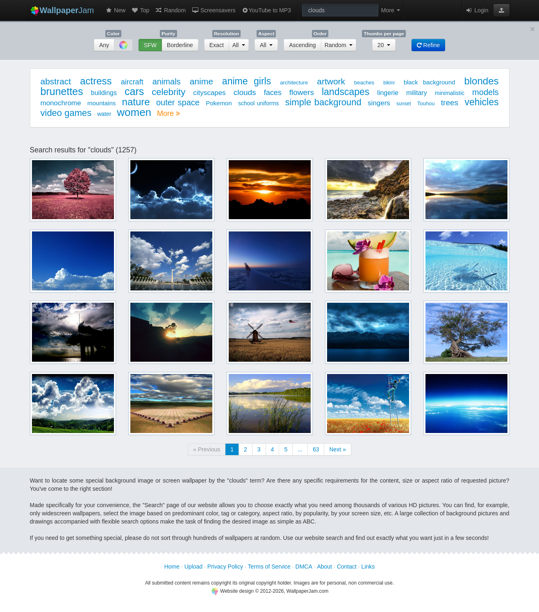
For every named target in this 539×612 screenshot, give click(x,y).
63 (316, 449)
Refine (428, 45)
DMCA (304, 566)
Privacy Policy (225, 566)
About (324, 566)
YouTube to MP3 (266, 10)
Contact (347, 566)
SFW (150, 45)
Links (368, 566)
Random (170, 10)
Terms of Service (269, 566)
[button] (501, 10)
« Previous (206, 449)
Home (172, 566)
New (115, 10)
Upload (193, 566)
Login (476, 10)
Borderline (180, 45)
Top (140, 10)
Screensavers (213, 10)
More (168, 113)
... (300, 449)
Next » (337, 449)
